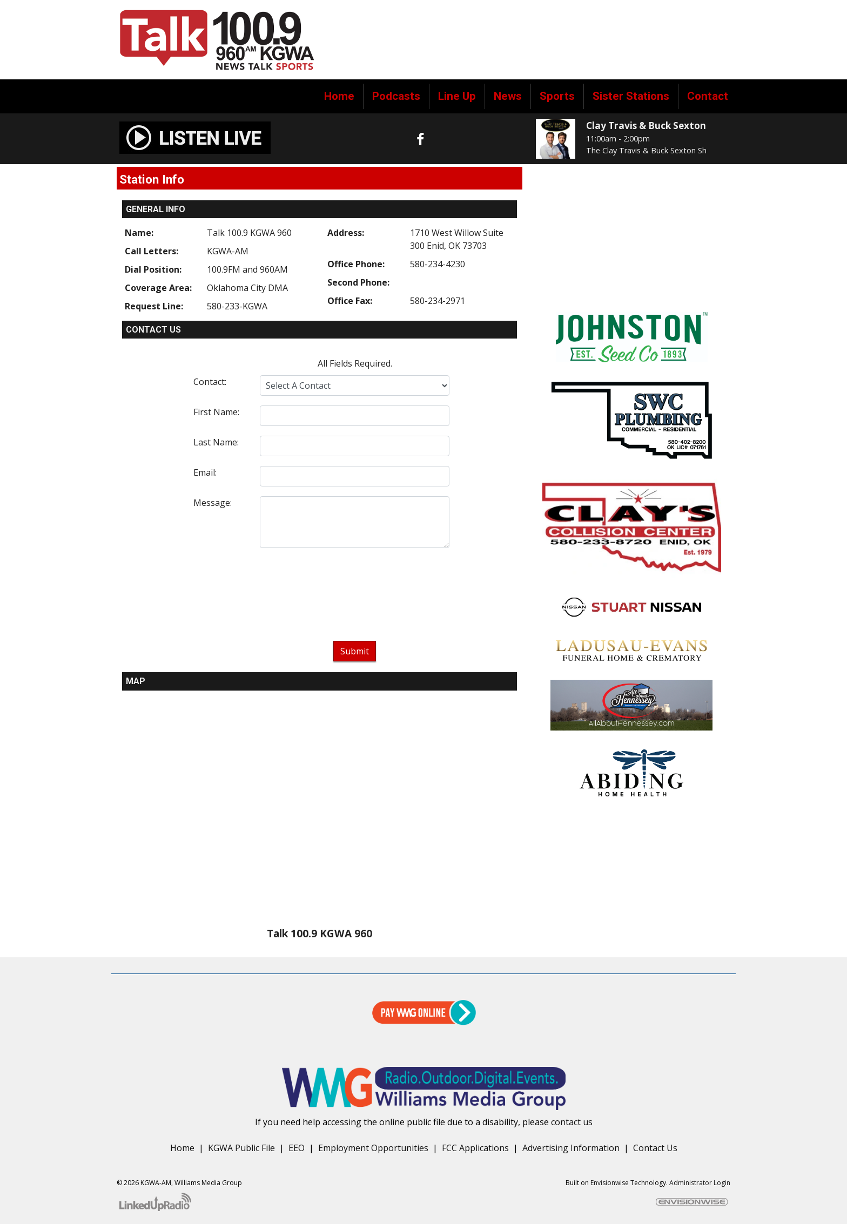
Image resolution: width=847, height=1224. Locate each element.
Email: (205, 472)
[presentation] (355, 596)
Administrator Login (699, 1182)
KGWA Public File (241, 1148)
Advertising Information (571, 1148)
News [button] (508, 96)
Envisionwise (609, 1182)
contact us (572, 1122)
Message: (212, 503)
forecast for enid (632, 290)
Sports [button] (557, 96)
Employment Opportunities (373, 1148)
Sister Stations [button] (631, 96)
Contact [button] (707, 96)
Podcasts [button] (396, 96)
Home (339, 96)
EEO (296, 1148)
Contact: (209, 382)
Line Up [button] (457, 96)
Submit (354, 651)
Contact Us (655, 1148)
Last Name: (216, 442)
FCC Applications (475, 1148)
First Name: (216, 412)
